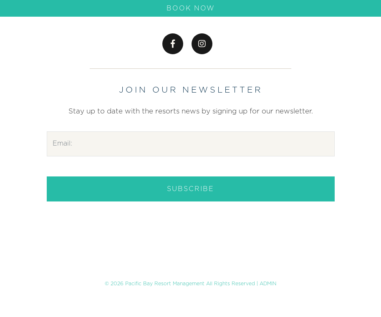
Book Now (191, 8)
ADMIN (268, 283)
